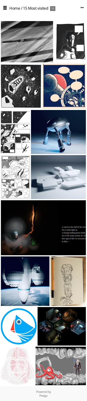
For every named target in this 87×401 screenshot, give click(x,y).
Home (14, 8)
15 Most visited (35, 8)
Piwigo (43, 396)
